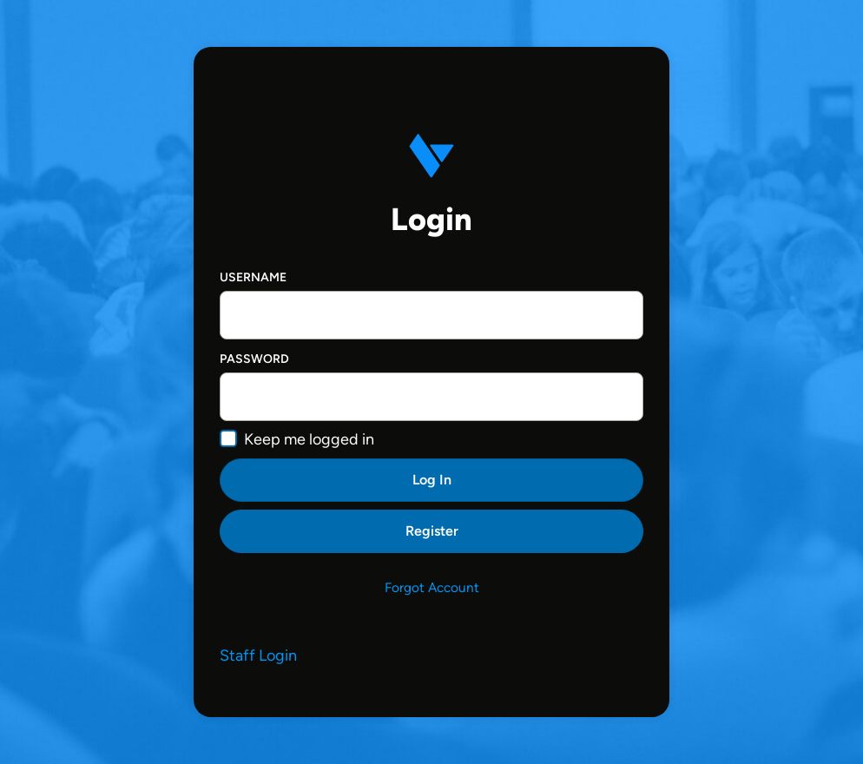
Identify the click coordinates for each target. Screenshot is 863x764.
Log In (431, 479)
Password (254, 359)
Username (253, 277)
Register (431, 531)
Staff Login (258, 655)
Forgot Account (432, 587)
